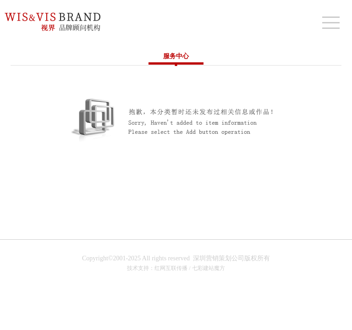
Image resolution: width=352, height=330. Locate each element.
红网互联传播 (170, 268)
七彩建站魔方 (208, 268)
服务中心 (176, 56)
